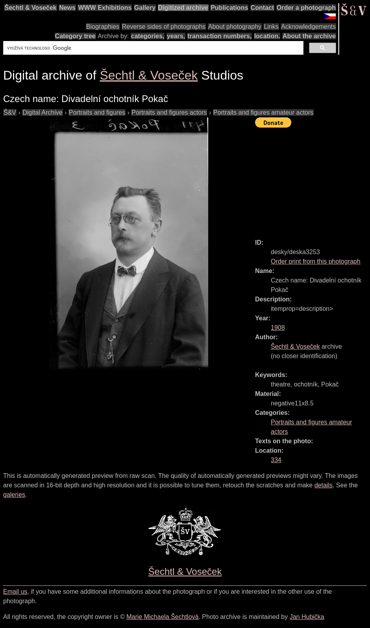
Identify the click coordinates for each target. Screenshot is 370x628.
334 (276, 460)
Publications (229, 7)
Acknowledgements (308, 26)
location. (267, 36)
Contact (262, 7)
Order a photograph (306, 7)
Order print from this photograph (316, 261)
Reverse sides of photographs (164, 26)
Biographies (103, 26)
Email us (15, 591)
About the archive (309, 36)
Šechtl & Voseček (30, 7)
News (67, 7)
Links (271, 26)
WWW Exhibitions (104, 7)
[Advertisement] (312, 179)
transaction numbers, (219, 36)
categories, (147, 36)
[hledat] (152, 48)
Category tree (75, 36)
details (323, 485)
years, (176, 36)
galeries (14, 494)
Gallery (144, 7)
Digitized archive (183, 7)
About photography (234, 26)
